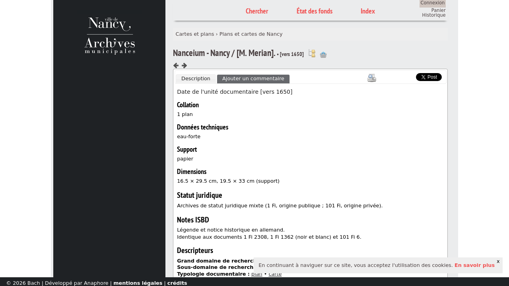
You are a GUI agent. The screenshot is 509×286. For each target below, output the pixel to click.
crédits (177, 283)
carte (275, 274)
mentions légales (137, 283)
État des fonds (314, 10)
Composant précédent (176, 65)
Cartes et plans (195, 34)
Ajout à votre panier (323, 54)
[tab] (196, 79)
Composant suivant (184, 65)
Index (368, 10)
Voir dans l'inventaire (312, 53)
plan (256, 274)
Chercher (257, 10)
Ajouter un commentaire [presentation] (253, 78)
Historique (434, 15)
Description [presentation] (195, 78)
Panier (438, 10)
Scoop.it (404, 76)
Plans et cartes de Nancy (251, 34)
